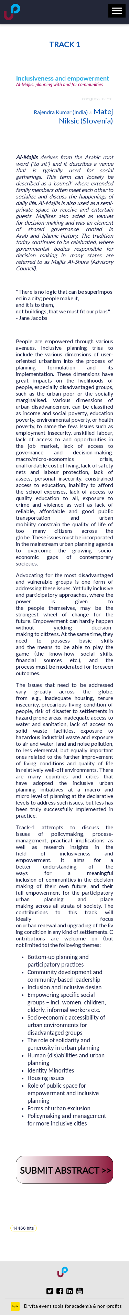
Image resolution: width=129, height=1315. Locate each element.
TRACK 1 (64, 44)
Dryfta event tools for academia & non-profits (72, 1306)
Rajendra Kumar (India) (61, 112)
